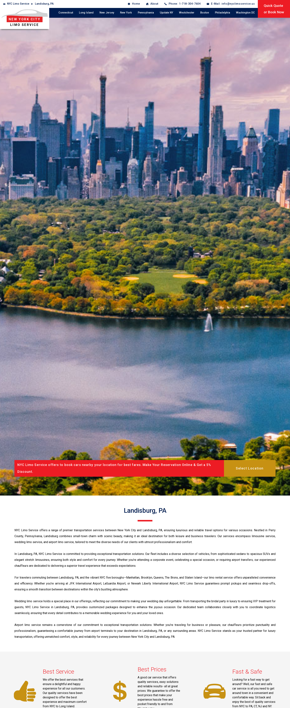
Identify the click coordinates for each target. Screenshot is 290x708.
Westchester (186, 12)
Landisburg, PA (44, 3)
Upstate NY (166, 12)
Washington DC (245, 12)
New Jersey (107, 12)
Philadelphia (222, 12)
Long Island (86, 12)
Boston (204, 12)
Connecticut (65, 12)
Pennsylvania (146, 12)
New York (126, 12)
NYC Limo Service (18, 3)
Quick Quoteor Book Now (274, 9)
